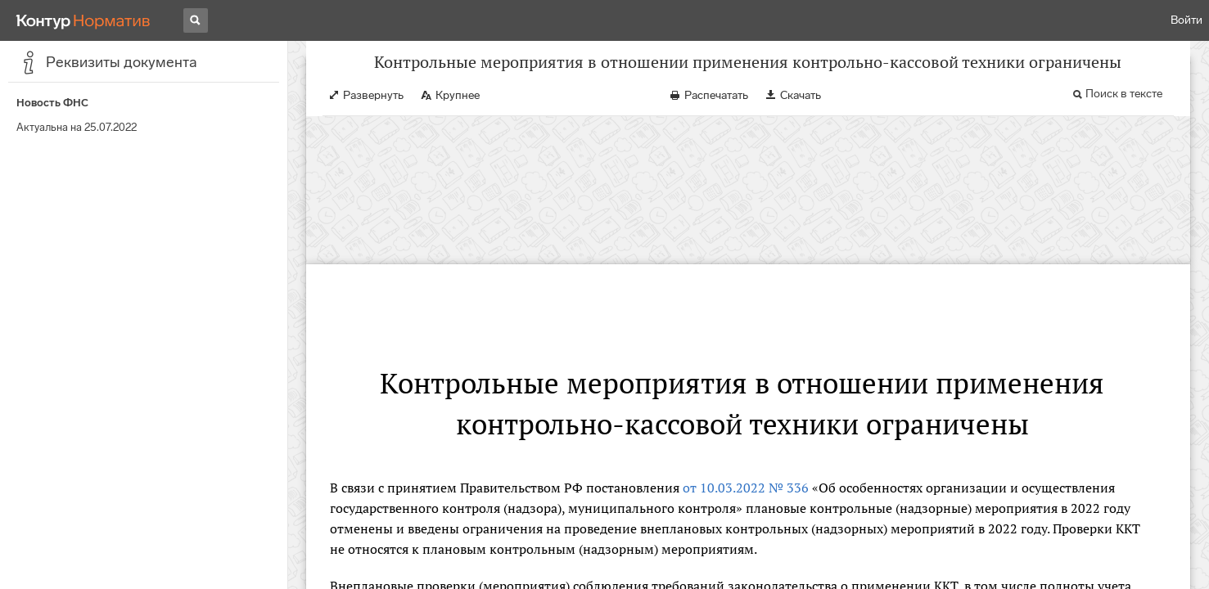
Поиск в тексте (1123, 110)
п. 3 (856, 495)
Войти (1186, 20)
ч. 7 (447, 495)
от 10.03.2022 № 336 (746, 356)
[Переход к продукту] (83, 20)
